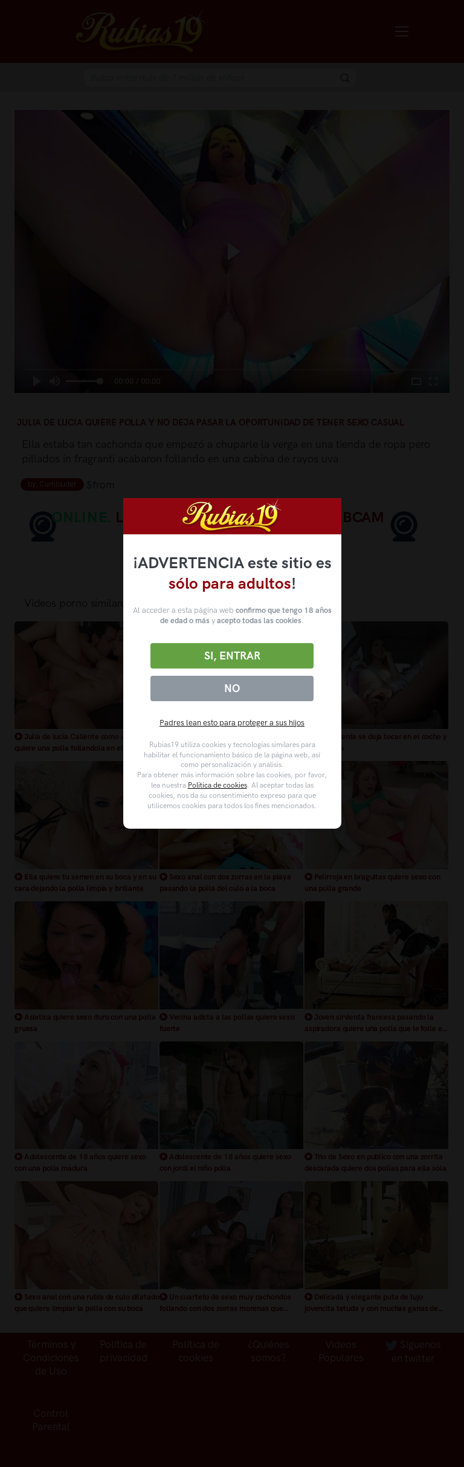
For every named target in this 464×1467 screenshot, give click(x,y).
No (232, 688)
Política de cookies (217, 785)
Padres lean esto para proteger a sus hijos (232, 722)
